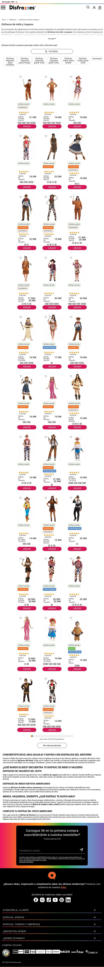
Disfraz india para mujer (68, 60)
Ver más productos (52, 745)
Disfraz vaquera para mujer (25, 60)
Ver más (52, 38)
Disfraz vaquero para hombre (10, 61)
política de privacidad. (26, 862)
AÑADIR (27, 126)
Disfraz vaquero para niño (54, 60)
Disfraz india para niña (83, 60)
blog (63, 887)
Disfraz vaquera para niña (39, 60)
